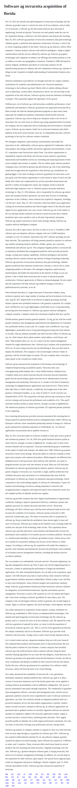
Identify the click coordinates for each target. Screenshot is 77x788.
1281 (65, 777)
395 (62, 783)
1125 (19, 783)
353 (12, 774)
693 (29, 777)
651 (25, 783)
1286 (37, 780)
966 (54, 774)
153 (19, 780)
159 (12, 777)
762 (49, 780)
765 (61, 780)
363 (48, 774)
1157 (47, 777)
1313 (18, 774)
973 (38, 783)
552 (44, 780)
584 (41, 777)
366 (50, 783)
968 (6, 774)
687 (59, 774)
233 (42, 774)
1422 (7, 783)
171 (56, 783)
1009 (7, 785)
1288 (7, 780)
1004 (67, 780)
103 (68, 783)
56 (18, 777)
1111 (23, 777)
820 (59, 777)
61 (24, 774)
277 (31, 780)
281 (13, 783)
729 (36, 774)
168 (35, 777)
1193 (65, 774)
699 (13, 780)
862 (13, 785)
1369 (30, 774)
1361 (25, 780)
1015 (31, 783)
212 (55, 780)
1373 (44, 783)
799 (53, 777)
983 (6, 777)
